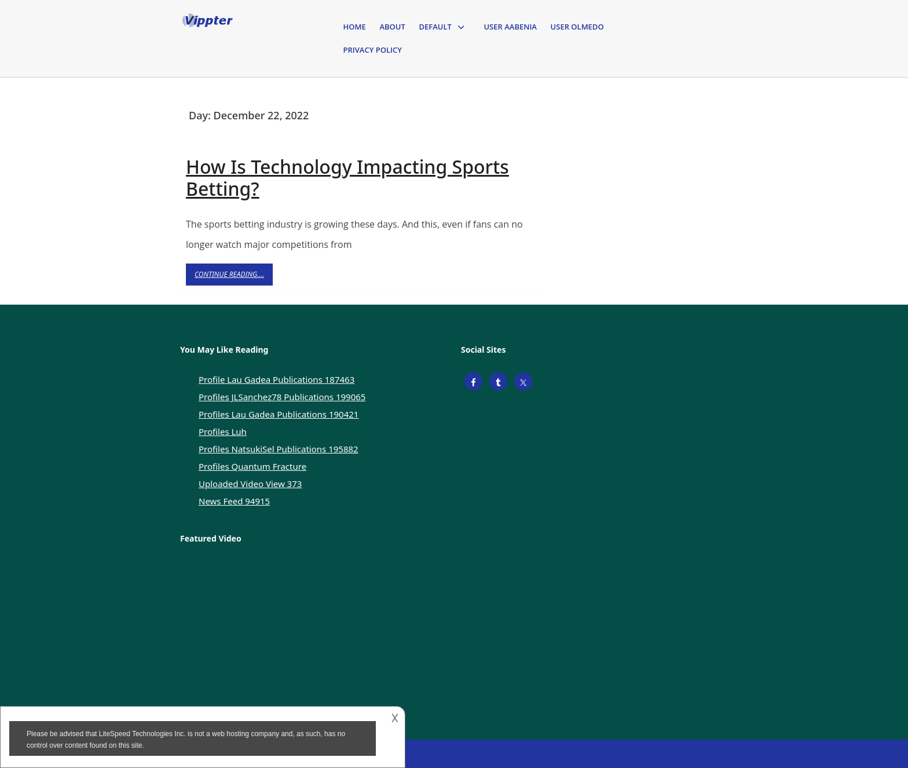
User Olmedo (577, 26)
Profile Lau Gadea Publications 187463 (276, 379)
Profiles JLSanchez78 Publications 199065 (282, 397)
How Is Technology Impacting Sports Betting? (347, 177)
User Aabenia (510, 26)
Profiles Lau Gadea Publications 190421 (278, 414)
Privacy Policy (372, 50)
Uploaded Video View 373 (250, 483)
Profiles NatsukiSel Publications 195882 (278, 449)
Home (354, 26)
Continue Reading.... (234, 277)
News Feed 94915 (234, 501)
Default (435, 26)
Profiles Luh (223, 431)
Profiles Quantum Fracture (252, 466)
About (392, 26)
